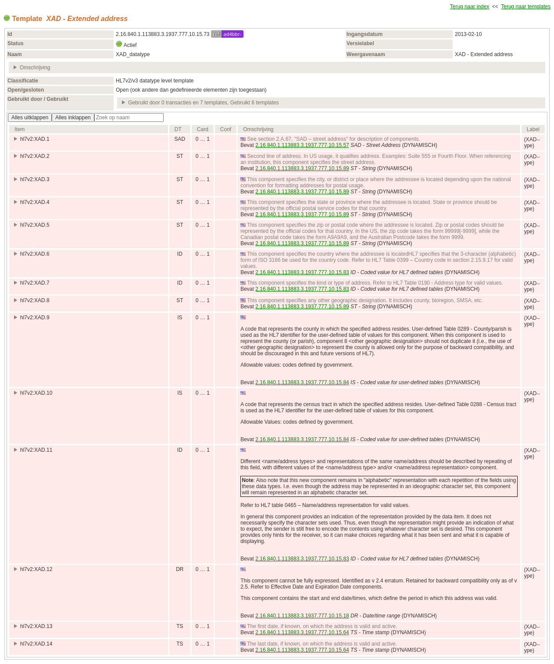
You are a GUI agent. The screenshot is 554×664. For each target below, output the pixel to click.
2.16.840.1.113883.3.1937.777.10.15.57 (302, 145)
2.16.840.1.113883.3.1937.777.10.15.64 (302, 632)
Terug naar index (469, 7)
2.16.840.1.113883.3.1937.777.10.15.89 (302, 168)
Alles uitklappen (29, 117)
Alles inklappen (73, 117)
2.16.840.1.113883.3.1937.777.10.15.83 (302, 272)
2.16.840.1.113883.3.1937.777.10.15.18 (302, 616)
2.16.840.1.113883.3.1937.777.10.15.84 (302, 382)
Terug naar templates (525, 7)
